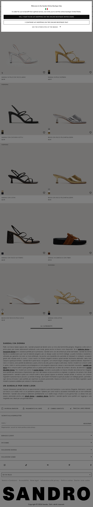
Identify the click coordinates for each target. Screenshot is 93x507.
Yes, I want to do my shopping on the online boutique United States (46, 17)
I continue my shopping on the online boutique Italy (46, 22)
